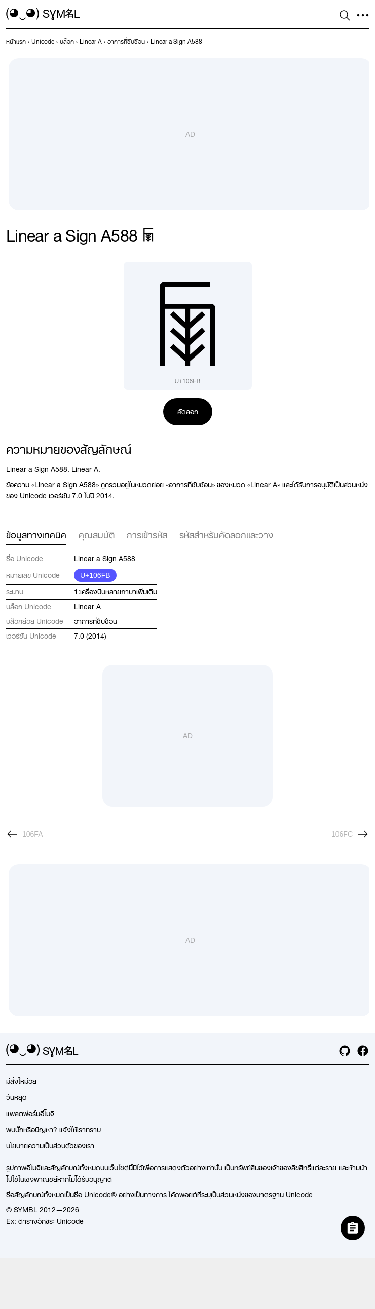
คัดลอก (187, 412)
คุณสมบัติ (97, 535)
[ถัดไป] (350, 834)
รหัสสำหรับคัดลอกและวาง (226, 535)
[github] (345, 1051)
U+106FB (95, 575)
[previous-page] (16, 41)
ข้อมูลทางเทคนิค (36, 535)
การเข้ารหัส (147, 535)
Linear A (87, 607)
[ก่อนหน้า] (24, 834)
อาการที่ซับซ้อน (95, 621)
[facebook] (363, 1051)
